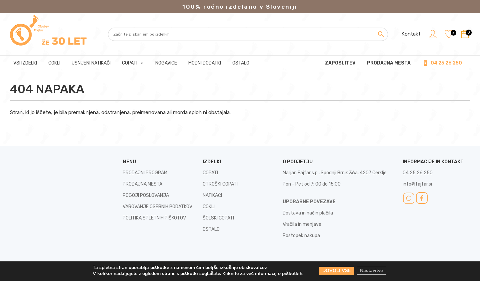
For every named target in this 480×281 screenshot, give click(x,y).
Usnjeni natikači (91, 63)
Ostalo (240, 63)
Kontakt (410, 34)
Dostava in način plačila (308, 213)
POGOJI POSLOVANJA (146, 195)
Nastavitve (371, 270)
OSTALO (211, 229)
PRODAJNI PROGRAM (145, 173)
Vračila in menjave (302, 224)
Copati (133, 63)
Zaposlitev (340, 63)
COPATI (210, 173)
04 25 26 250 (446, 63)
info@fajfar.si (417, 184)
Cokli (54, 63)
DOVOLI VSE (336, 270)
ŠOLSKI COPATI (218, 218)
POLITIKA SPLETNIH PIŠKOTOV (154, 218)
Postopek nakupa (301, 235)
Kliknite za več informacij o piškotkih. (262, 273)
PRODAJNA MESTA (389, 63)
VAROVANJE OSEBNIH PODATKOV (157, 207)
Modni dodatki (204, 63)
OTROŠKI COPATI (220, 184)
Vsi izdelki (25, 63)
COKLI (209, 207)
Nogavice (166, 63)
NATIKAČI (212, 195)
